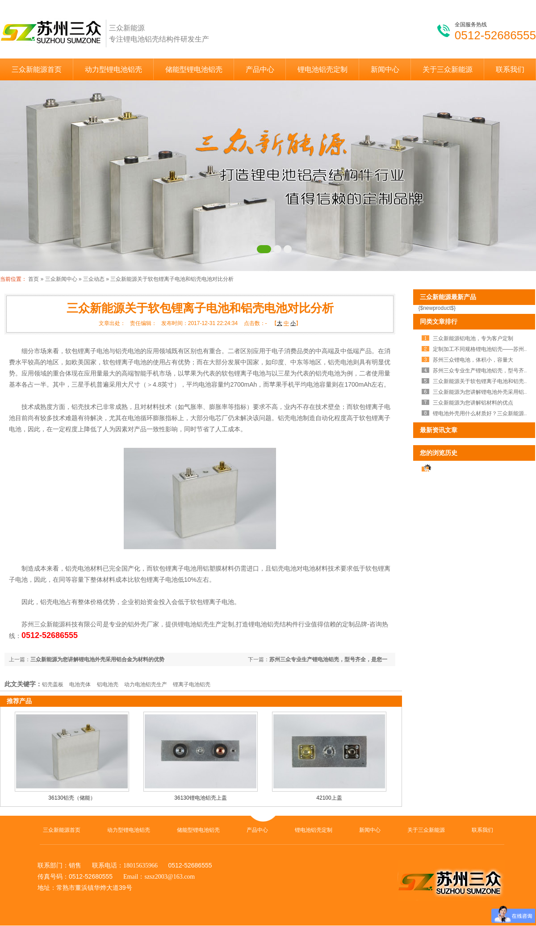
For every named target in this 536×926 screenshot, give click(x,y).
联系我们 (510, 69)
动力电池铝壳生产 (145, 684)
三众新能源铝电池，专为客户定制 (473, 338)
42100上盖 (329, 798)
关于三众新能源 (448, 69)
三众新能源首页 (37, 69)
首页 (33, 279)
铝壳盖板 (52, 684)
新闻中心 (385, 69)
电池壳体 (80, 684)
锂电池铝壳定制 (322, 69)
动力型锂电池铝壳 (113, 69)
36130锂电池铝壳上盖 (200, 798)
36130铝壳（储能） (71, 798)
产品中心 (260, 69)
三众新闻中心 (61, 279)
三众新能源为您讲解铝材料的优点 (473, 403)
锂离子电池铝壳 (191, 684)
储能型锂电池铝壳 (193, 69)
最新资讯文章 (438, 430)
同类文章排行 (438, 321)
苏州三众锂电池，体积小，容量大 (473, 360)
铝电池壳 (107, 684)
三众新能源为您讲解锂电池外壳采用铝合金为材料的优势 (97, 659)
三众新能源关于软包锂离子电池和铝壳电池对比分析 (172, 279)
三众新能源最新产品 (448, 296)
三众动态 (94, 279)
